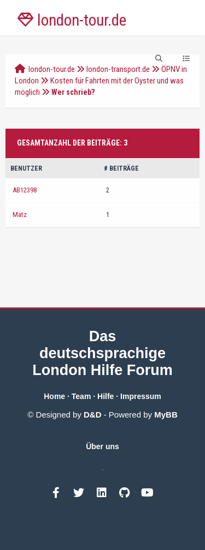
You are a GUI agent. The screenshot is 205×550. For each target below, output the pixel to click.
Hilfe (105, 396)
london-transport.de (118, 69)
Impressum (140, 396)
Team (81, 396)
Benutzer (26, 168)
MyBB (166, 414)
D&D (93, 414)
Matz (20, 214)
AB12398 (25, 190)
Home (54, 396)
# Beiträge (121, 168)
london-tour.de (51, 69)
